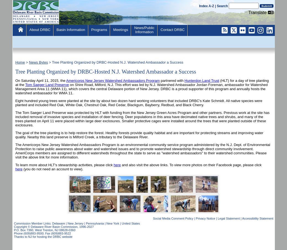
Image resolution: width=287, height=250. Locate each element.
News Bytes (38, 62)
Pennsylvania (95, 223)
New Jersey (75, 223)
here (117, 165)
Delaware (58, 223)
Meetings (120, 30)
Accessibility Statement (257, 218)
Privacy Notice (205, 218)
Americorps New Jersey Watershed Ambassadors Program (113, 81)
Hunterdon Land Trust (202, 81)
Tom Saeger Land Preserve (47, 85)
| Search (221, 6)
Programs (99, 30)
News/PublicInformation (144, 30)
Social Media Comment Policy (173, 218)
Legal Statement (229, 218)
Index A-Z (206, 6)
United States (131, 223)
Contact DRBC (173, 30)
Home (20, 62)
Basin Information (71, 30)
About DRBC (40, 30)
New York (113, 223)
